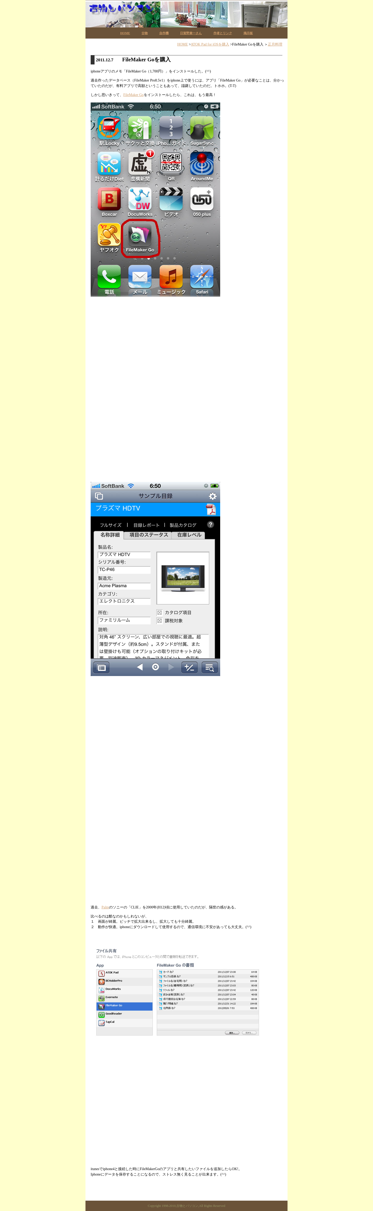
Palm (105, 907)
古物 (144, 33)
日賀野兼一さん (191, 33)
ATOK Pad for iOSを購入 (210, 44)
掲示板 (248, 33)
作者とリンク (222, 33)
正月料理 (275, 44)
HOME (125, 33)
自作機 (164, 33)
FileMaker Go (133, 95)
